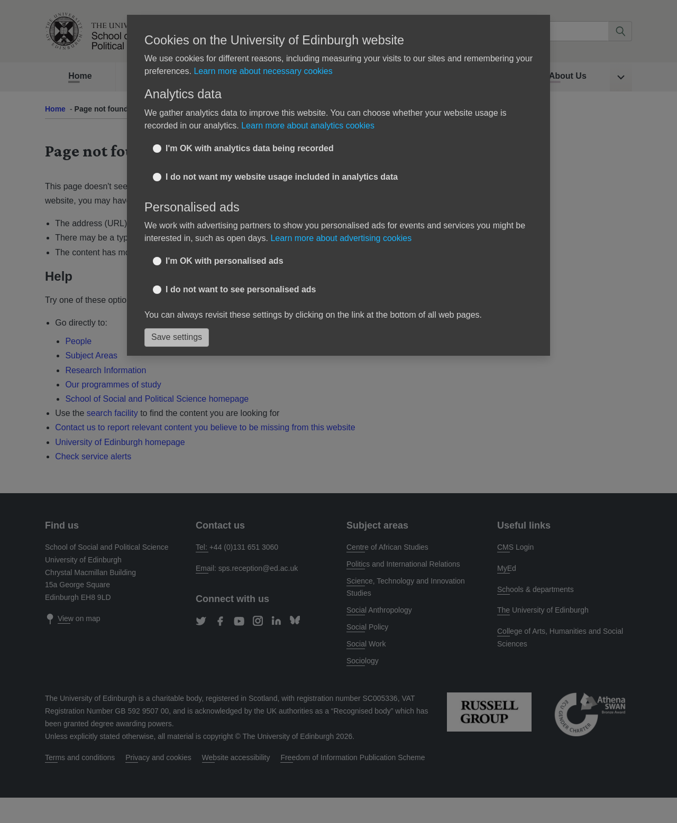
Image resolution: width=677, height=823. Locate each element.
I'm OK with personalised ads (224, 247)
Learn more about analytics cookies (307, 111)
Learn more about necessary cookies (263, 57)
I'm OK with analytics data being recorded (250, 134)
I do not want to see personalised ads (241, 275)
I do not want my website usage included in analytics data (282, 163)
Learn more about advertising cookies (340, 224)
